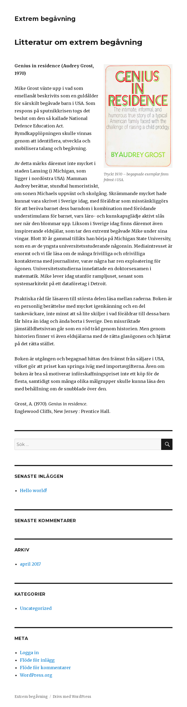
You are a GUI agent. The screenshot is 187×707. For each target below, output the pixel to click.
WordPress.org (36, 675)
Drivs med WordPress (72, 696)
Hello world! (33, 490)
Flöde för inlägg (37, 660)
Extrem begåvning (45, 19)
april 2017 (30, 564)
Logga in (29, 652)
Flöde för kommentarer (45, 667)
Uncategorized (36, 608)
